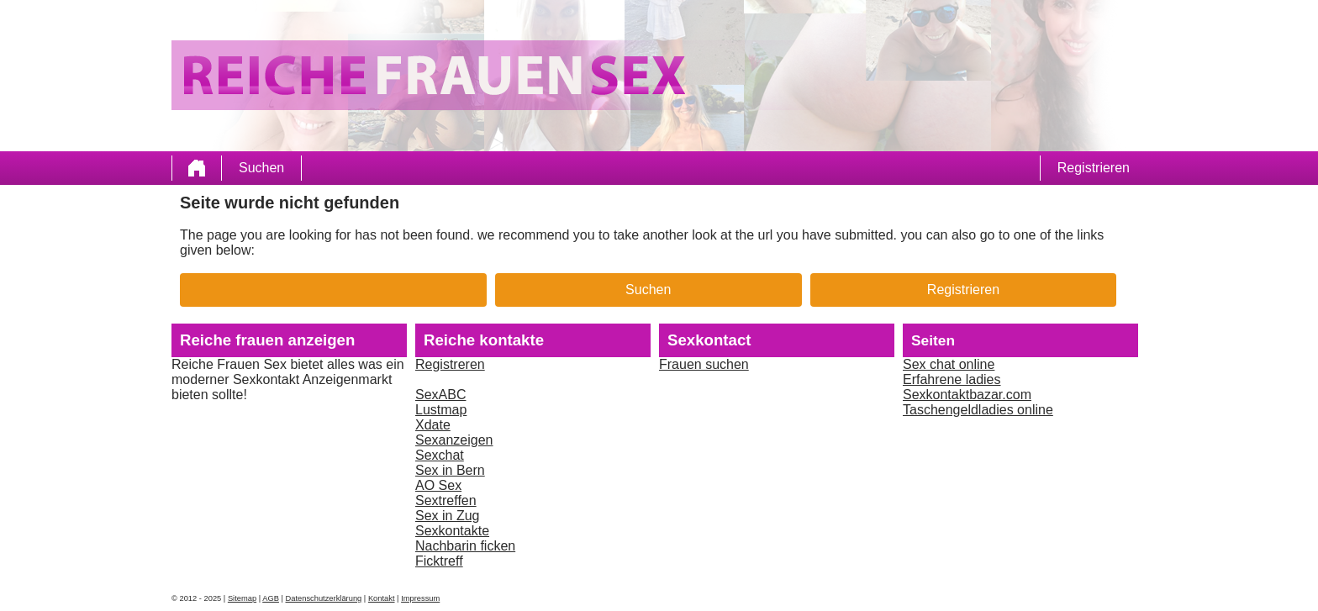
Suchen (261, 168)
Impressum (420, 598)
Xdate (433, 425)
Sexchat (439, 455)
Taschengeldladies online (978, 410)
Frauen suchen (704, 364)
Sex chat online (948, 364)
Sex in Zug (447, 515)
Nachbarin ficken (465, 546)
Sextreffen (446, 500)
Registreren (450, 364)
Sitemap (242, 598)
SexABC (440, 394)
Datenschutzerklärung (324, 598)
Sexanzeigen (454, 440)
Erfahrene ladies (952, 379)
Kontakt (381, 598)
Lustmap (441, 410)
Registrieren (1093, 168)
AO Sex (438, 485)
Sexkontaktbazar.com (967, 394)
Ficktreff (439, 561)
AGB (270, 598)
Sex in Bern (450, 470)
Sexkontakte (452, 531)
